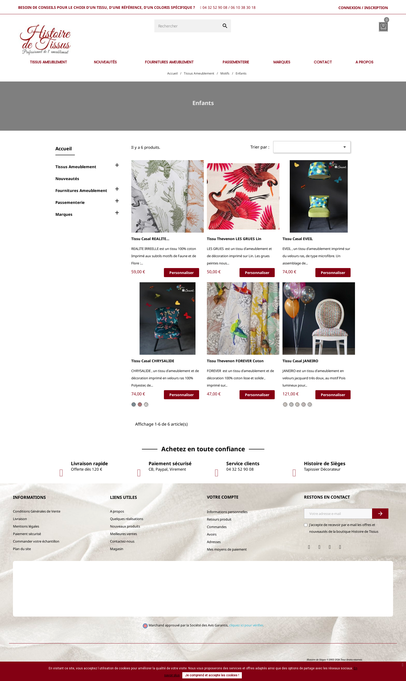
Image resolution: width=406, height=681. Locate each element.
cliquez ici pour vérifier (246, 625)
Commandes (217, 526)
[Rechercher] (186, 25)
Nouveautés (67, 178)
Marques (63, 214)
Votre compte (222, 497)
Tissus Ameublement (75, 166)
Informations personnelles (227, 511)
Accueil (63, 148)
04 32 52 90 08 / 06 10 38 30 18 (229, 7)
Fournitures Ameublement (81, 190)
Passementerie (70, 202)
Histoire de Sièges (316, 659)
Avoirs (211, 534)
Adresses (214, 541)
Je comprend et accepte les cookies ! (212, 675)
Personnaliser (181, 272)
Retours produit (219, 519)
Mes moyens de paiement (227, 549)
